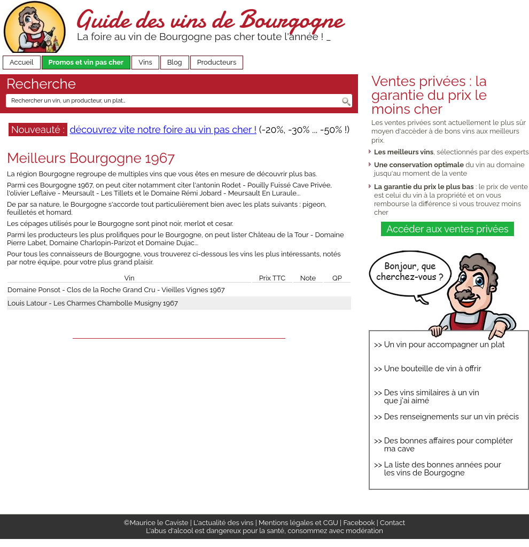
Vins (145, 62)
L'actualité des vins (223, 523)
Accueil (22, 62)
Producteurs (217, 62)
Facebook (359, 523)
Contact (392, 523)
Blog (174, 62)
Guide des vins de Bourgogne (208, 19)
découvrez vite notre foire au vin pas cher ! (162, 129)
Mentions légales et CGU (298, 523)
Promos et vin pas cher (86, 62)
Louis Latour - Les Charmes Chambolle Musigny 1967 (92, 303)
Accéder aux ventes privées (447, 229)
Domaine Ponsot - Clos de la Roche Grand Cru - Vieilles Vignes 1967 (116, 290)
